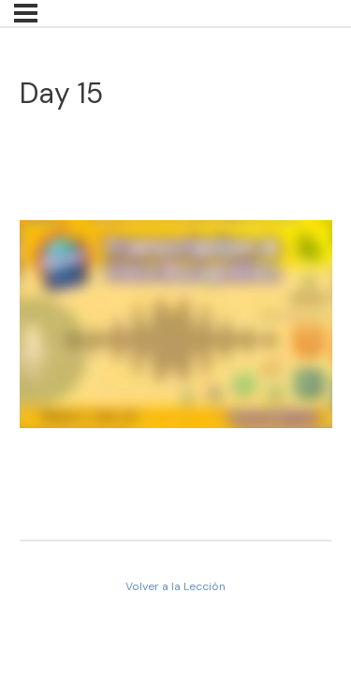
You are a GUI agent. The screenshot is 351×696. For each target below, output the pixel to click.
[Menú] (25, 13)
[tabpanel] (176, 327)
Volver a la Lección (175, 586)
